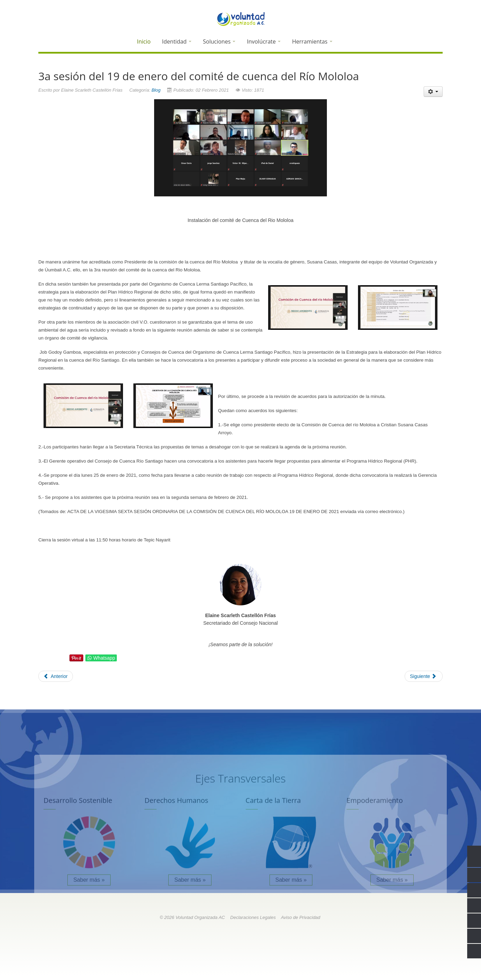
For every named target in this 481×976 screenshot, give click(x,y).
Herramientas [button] (312, 41)
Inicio (144, 41)
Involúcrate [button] (264, 41)
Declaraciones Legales (253, 917)
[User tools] (433, 91)
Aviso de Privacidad (300, 917)
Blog (155, 90)
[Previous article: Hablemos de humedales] (55, 676)
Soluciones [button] (219, 41)
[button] (344, 42)
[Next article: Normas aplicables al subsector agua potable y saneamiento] (424, 676)
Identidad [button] (176, 41)
